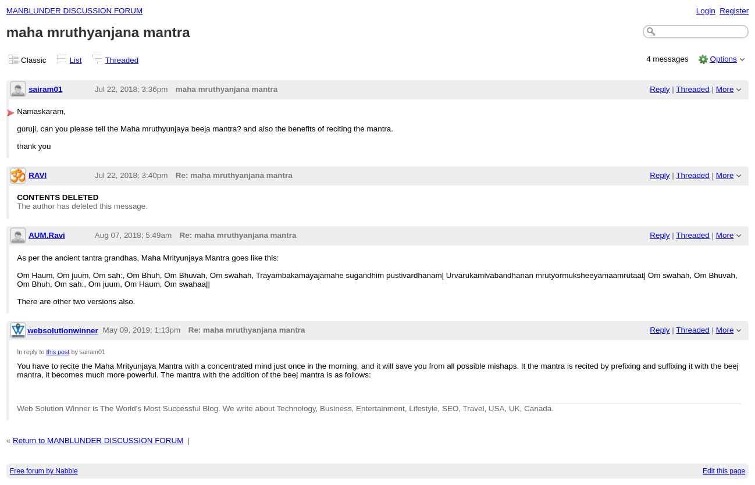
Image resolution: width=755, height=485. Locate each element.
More (725, 89)
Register (734, 10)
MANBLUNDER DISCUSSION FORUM (74, 10)
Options (723, 59)
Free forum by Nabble (44, 471)
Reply (659, 89)
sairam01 (45, 89)
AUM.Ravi (47, 235)
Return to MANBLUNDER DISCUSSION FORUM (98, 440)
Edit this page (724, 471)
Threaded (122, 60)
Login (705, 10)
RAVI (38, 175)
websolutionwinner (62, 330)
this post (57, 351)
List (76, 60)
